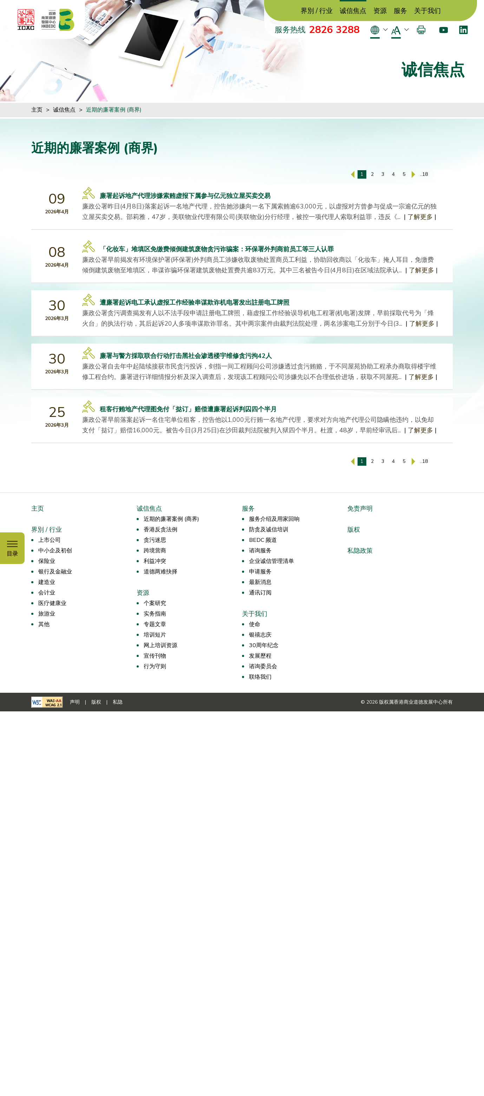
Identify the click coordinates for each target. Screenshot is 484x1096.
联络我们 (260, 676)
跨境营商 (155, 550)
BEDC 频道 (263, 540)
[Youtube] (443, 30)
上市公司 (49, 540)
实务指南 (155, 613)
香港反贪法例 (160, 529)
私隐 (118, 702)
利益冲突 (155, 561)
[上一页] (352, 174)
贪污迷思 (155, 540)
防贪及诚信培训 (268, 529)
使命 (254, 624)
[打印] (421, 30)
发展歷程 (260, 655)
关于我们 (427, 11)
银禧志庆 (260, 634)
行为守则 (155, 666)
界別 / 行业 (317, 11)
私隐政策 (360, 550)
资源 (380, 11)
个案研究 (155, 603)
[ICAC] (26, 19)
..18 (424, 174)
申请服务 (260, 571)
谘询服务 (260, 550)
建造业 (46, 582)
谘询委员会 (263, 666)
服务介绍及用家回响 (274, 519)
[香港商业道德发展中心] (57, 19)
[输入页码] (443, 174)
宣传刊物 (155, 655)
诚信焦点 (353, 11)
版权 (353, 529)
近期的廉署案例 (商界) (114, 110)
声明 (75, 702)
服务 (400, 11)
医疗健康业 (52, 603)
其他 (44, 624)
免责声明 (360, 508)
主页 (36, 110)
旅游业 (46, 613)
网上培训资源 (160, 645)
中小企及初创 (55, 550)
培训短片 (155, 634)
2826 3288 (334, 29)
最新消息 (260, 582)
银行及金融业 (55, 571)
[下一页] (413, 174)
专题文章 (155, 624)
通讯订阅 (260, 592)
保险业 (46, 561)
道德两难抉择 (160, 571)
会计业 (46, 592)
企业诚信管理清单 (271, 561)
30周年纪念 (264, 645)
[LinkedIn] (463, 30)
